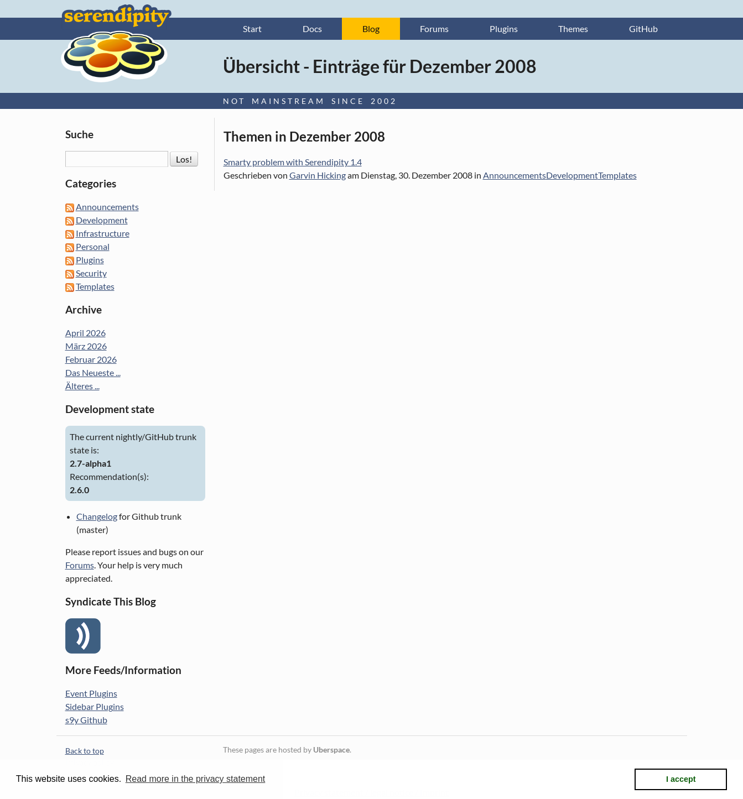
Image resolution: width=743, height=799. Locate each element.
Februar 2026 (91, 359)
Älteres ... (82, 385)
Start (252, 28)
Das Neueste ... (93, 372)
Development (572, 175)
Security (91, 273)
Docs (312, 28)
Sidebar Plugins (94, 706)
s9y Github (86, 719)
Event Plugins (91, 693)
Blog (371, 28)
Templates (617, 175)
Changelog (96, 516)
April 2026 (85, 332)
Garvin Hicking (317, 175)
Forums (434, 28)
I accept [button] (681, 779)
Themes (573, 28)
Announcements (514, 175)
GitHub (643, 28)
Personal (93, 246)
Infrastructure (102, 233)
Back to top (84, 750)
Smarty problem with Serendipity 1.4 (293, 161)
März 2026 (86, 346)
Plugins (504, 28)
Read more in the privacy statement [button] (196, 779)
